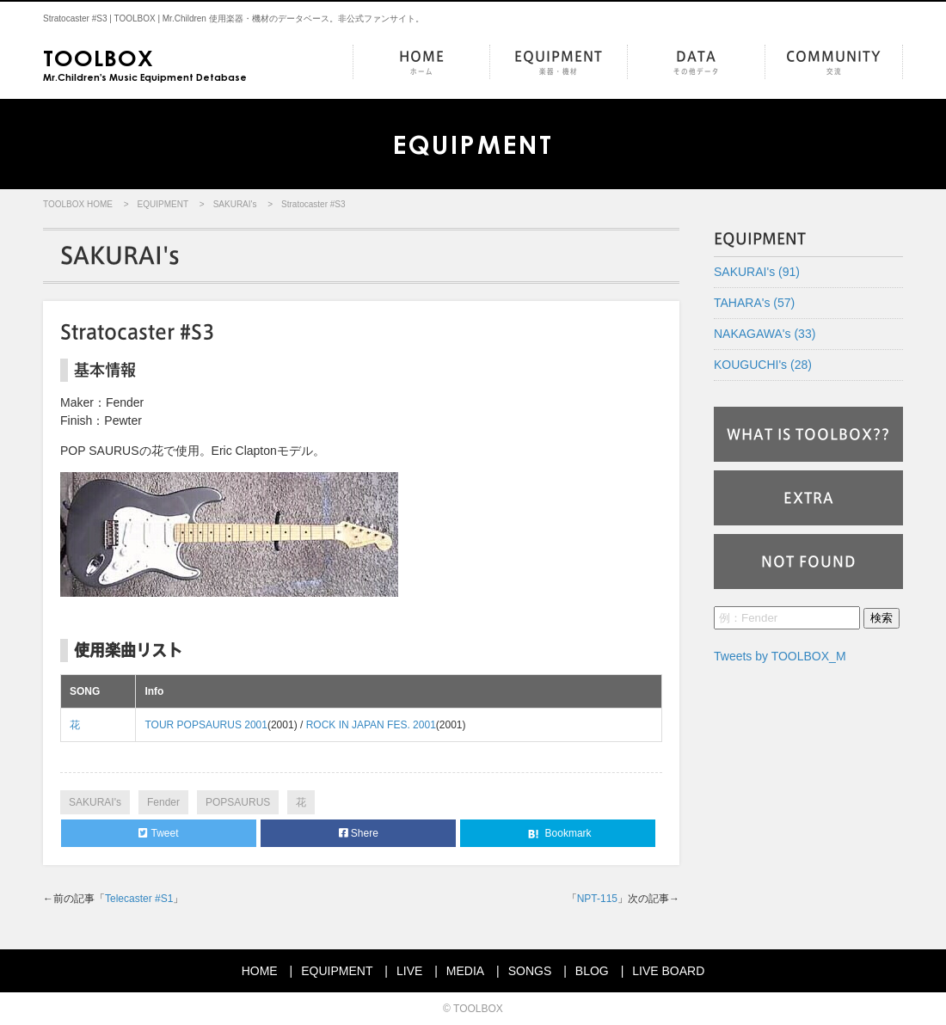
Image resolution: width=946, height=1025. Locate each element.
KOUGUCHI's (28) (763, 364)
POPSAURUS (238, 802)
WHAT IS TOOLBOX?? (808, 434)
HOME (421, 63)
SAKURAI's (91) (757, 272)
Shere (358, 833)
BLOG (592, 971)
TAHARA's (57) (754, 303)
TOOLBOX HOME (78, 204)
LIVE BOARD (668, 971)
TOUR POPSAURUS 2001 (205, 725)
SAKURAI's (235, 204)
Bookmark (558, 834)
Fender (163, 802)
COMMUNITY (833, 63)
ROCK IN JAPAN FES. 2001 (371, 725)
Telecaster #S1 (139, 899)
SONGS (530, 971)
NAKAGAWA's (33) (764, 334)
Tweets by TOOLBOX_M (780, 656)
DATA (696, 63)
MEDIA (465, 971)
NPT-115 (597, 899)
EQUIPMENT (558, 63)
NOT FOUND (809, 561)
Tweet (158, 833)
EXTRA (808, 498)
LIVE (409, 971)
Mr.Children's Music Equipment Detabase (145, 64)
